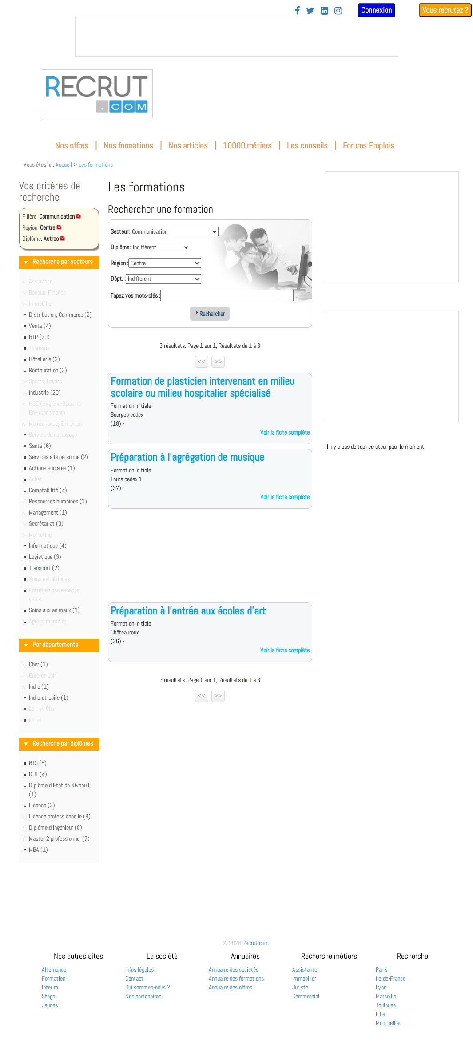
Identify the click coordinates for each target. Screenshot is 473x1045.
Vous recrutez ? (445, 10)
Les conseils (307, 145)
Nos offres (71, 145)
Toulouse (386, 1005)
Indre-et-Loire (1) (48, 698)
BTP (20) (39, 337)
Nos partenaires (143, 996)
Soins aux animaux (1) (54, 610)
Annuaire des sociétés (233, 969)
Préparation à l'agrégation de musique (187, 457)
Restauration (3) (48, 370)
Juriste (300, 987)
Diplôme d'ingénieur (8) (55, 827)
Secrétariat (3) (46, 523)
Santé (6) (40, 446)
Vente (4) (40, 326)
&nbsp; (236, 37)
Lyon (381, 987)
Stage (48, 996)
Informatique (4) (48, 546)
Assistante (304, 969)
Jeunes (50, 1005)
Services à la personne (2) (58, 457)
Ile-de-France (390, 978)
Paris (381, 969)
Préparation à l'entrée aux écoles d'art (188, 611)
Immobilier (304, 978)
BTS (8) (38, 763)
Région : (119, 263)
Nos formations (128, 145)
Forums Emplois (368, 145)
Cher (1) (38, 664)
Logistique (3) (45, 557)
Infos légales (139, 969)
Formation (53, 978)
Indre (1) (39, 686)
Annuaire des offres (230, 987)
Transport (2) (44, 568)
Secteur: (120, 231)
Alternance (54, 969)
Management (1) (48, 512)
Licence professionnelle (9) (60, 816)
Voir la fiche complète (285, 432)
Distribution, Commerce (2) (60, 315)
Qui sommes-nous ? (147, 987)
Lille (380, 1014)
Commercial (305, 996)
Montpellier (388, 1023)
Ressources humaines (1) (58, 501)
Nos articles (188, 145)
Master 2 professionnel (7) (59, 838)
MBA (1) (38, 850)
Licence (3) (42, 805)
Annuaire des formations (236, 978)
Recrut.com (255, 943)
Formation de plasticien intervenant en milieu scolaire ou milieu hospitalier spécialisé (202, 386)
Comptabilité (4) (48, 490)
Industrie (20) (45, 392)
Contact (134, 978)
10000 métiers (247, 145)
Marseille (386, 996)
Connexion (376, 10)
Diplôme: (121, 247)
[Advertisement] (210, 562)
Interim (50, 987)
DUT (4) (38, 774)
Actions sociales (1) (52, 468)
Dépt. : (118, 279)
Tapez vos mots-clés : (135, 295)
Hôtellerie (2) (44, 359)
